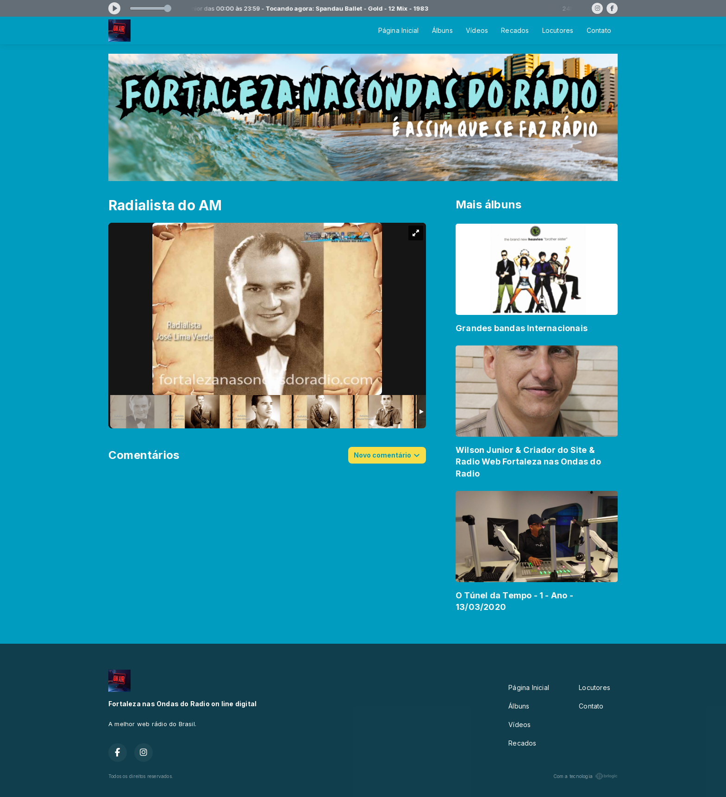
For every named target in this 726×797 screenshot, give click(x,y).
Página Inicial (398, 30)
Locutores (558, 30)
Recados (515, 30)
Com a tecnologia (585, 776)
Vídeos (477, 30)
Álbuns (442, 30)
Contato (599, 30)
